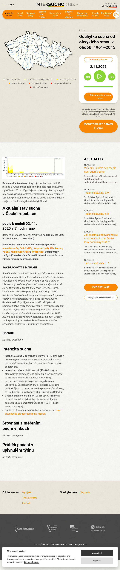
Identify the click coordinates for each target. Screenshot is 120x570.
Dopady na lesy (95, 14)
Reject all (97, 560)
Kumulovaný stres (55, 14)
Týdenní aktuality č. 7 (96, 263)
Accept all (97, 553)
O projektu (27, 492)
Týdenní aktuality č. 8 (96, 213)
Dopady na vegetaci (69, 14)
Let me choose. (31, 562)
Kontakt (26, 503)
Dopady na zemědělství (82, 14)
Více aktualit (100, 287)
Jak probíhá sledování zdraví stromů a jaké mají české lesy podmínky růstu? (101, 238)
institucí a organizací (77, 544)
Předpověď (38, 251)
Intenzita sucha (9, 14)
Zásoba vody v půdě (42, 14)
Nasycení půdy (30, 14)
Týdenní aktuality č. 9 (96, 192)
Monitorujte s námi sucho (98, 126)
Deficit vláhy (20, 14)
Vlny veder (85, 492)
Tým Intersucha (29, 498)
